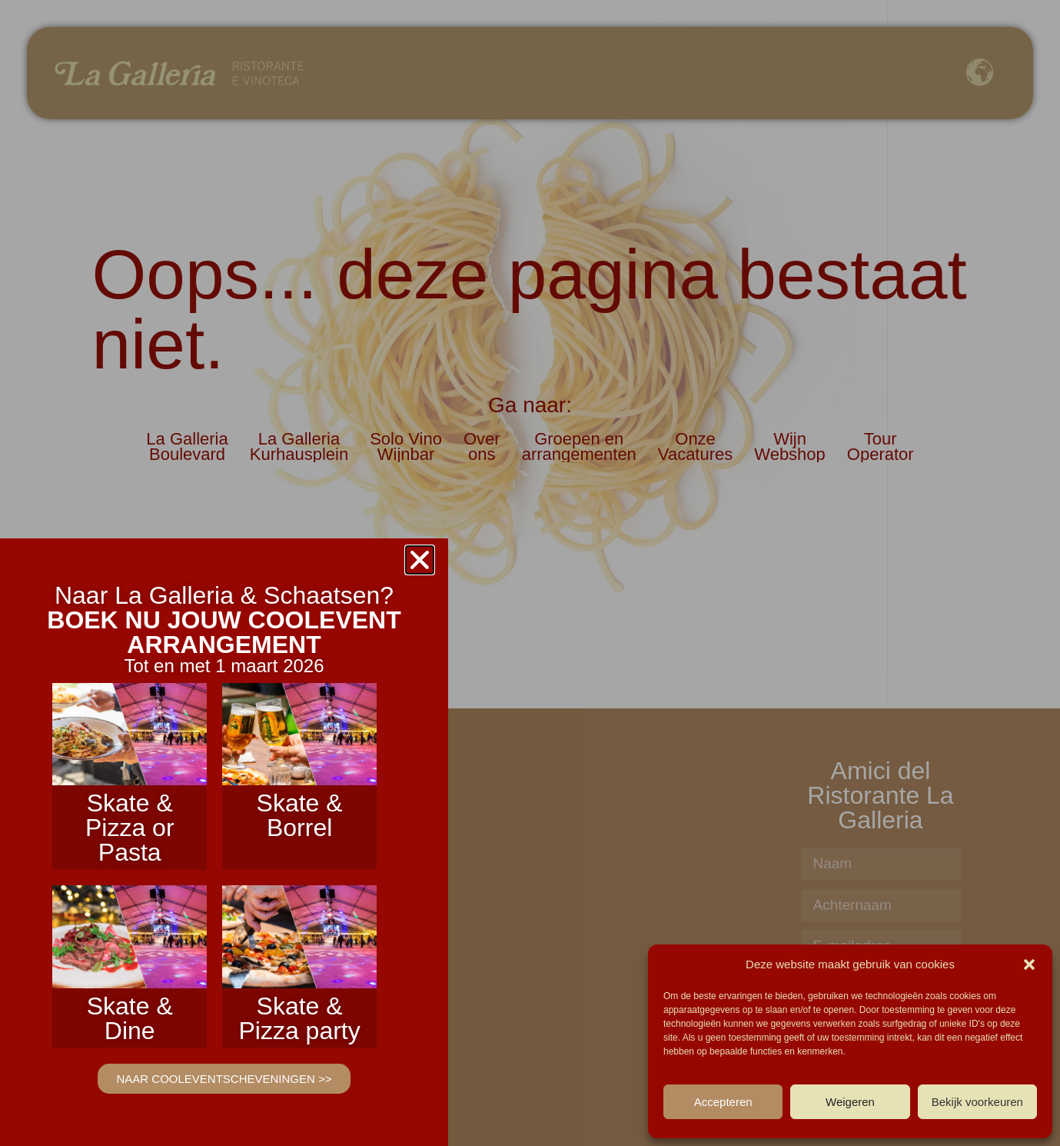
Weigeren (850, 1101)
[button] (1029, 964)
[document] (530, 573)
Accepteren (723, 1101)
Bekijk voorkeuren (977, 1101)
